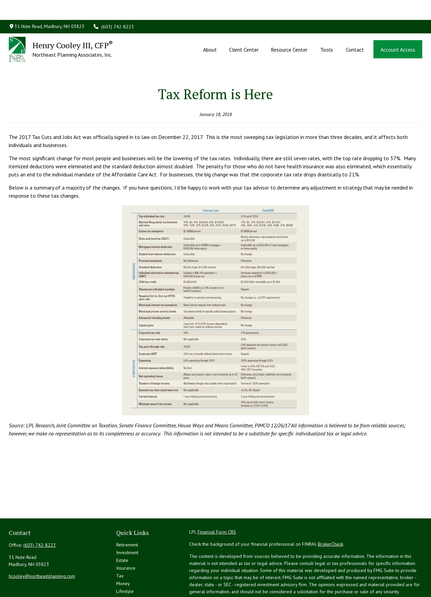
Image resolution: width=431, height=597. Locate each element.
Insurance (125, 538)
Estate (122, 531)
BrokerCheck (330, 514)
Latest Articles (130, 569)
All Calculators (130, 585)
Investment (127, 523)
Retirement (127, 515)
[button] (210, 29)
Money (123, 554)
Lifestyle (125, 562)
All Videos (126, 577)
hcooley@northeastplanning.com (42, 546)
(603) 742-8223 (113, 7)
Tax (120, 546)
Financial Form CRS (217, 502)
